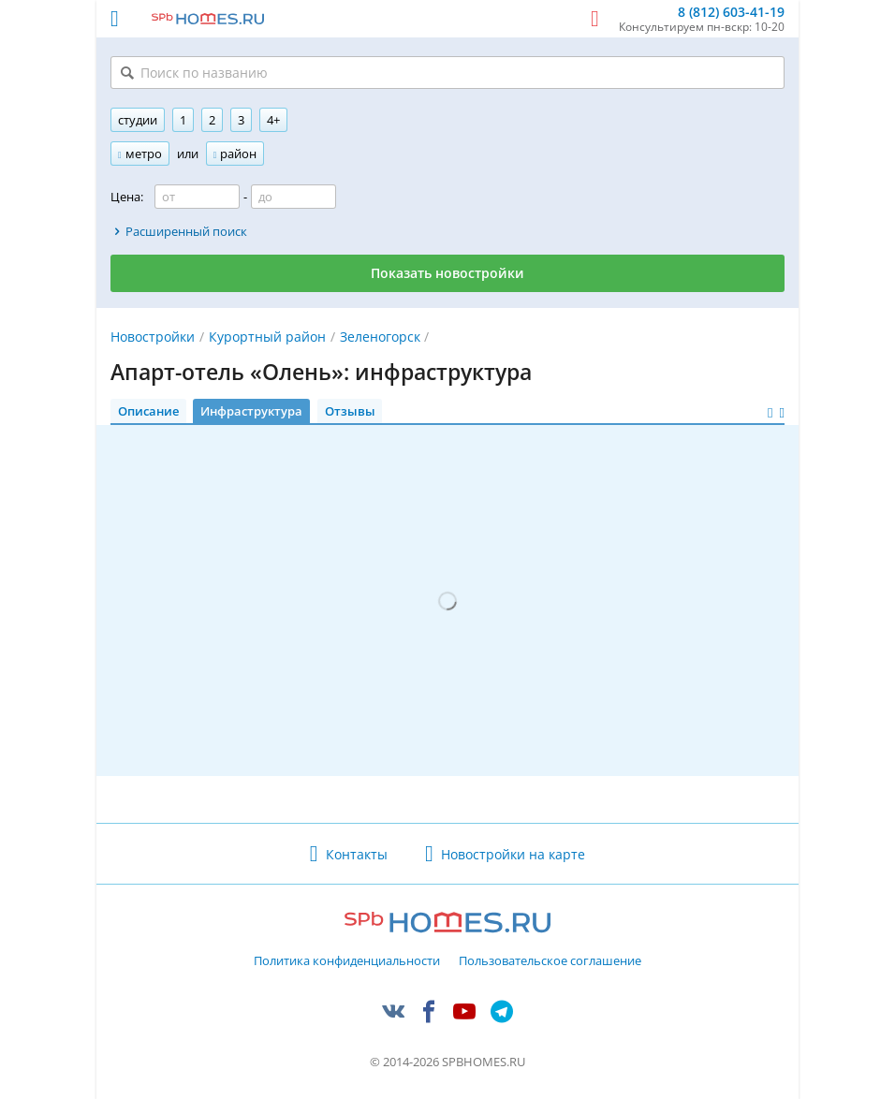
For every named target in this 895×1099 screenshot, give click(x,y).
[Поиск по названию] (447, 72)
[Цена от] (197, 196)
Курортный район (267, 336)
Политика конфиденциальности (347, 961)
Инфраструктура (251, 411)
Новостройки (152, 336)
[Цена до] (293, 196)
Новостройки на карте (513, 854)
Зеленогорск (380, 336)
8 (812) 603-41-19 (731, 13)
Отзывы (350, 411)
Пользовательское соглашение (550, 961)
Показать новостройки (447, 273)
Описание (148, 411)
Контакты (357, 854)
